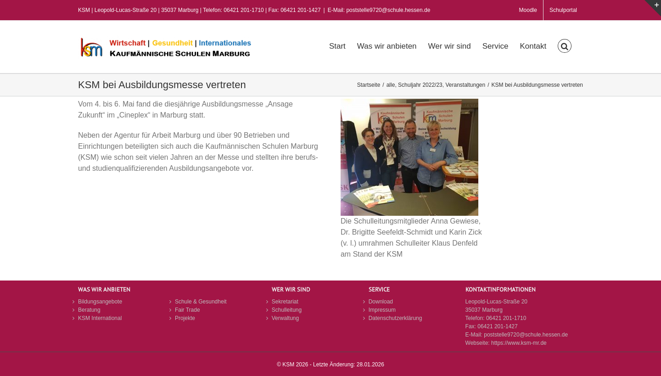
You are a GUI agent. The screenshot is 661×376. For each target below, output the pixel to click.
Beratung (89, 310)
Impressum (382, 310)
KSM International (100, 318)
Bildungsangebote (100, 301)
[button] (564, 45)
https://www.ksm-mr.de (519, 343)
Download (381, 301)
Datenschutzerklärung (395, 318)
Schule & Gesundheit (201, 301)
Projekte (185, 318)
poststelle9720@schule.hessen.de (526, 334)
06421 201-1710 (506, 318)
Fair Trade (187, 310)
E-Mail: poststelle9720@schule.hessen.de (379, 10)
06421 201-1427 (497, 326)
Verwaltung (285, 318)
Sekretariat (285, 301)
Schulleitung (287, 310)
